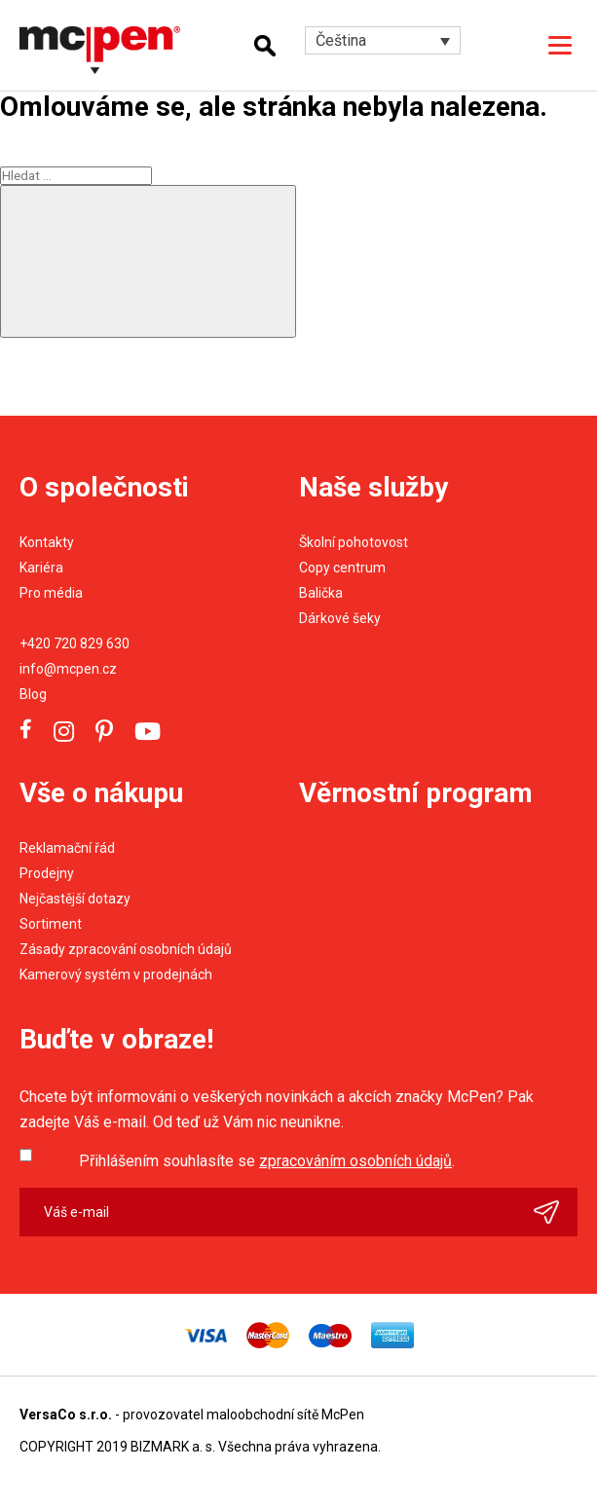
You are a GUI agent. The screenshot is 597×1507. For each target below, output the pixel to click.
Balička (321, 593)
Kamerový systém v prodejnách (115, 974)
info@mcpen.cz (68, 669)
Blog (33, 694)
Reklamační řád (67, 848)
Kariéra (41, 567)
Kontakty (46, 542)
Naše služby (373, 487)
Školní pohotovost (353, 542)
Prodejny (46, 873)
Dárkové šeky (340, 618)
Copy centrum (342, 567)
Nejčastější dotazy (75, 898)
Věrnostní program (416, 793)
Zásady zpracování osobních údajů (125, 949)
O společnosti (104, 487)
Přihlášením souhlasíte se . (267, 1161)
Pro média (51, 593)
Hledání (265, 45)
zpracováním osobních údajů (355, 1161)
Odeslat (556, 1212)
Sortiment (50, 924)
